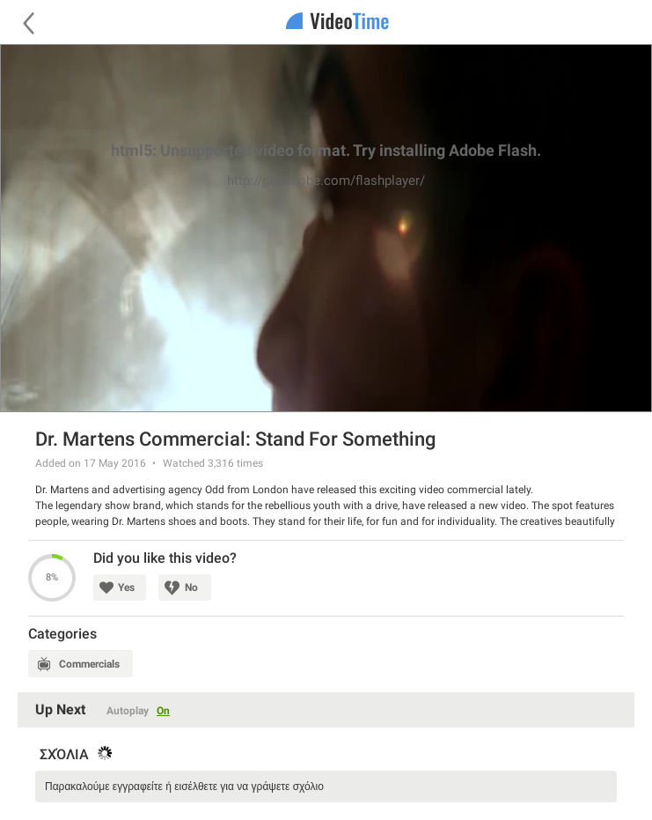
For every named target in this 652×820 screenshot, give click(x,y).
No (191, 587)
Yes (126, 587)
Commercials (89, 664)
